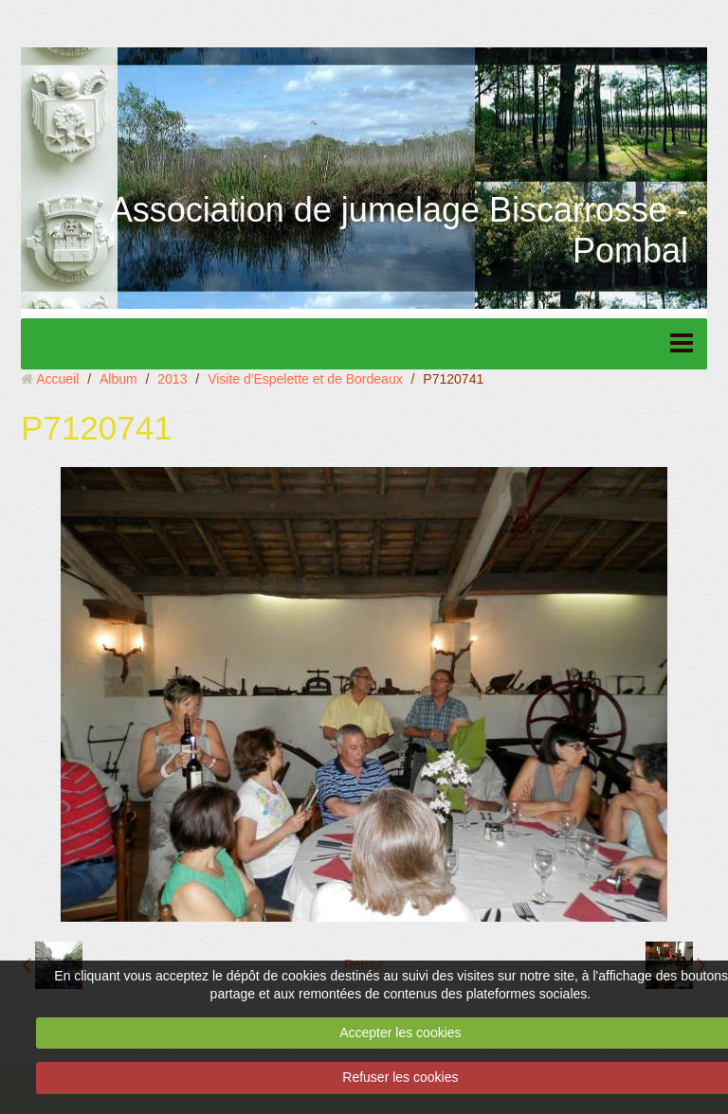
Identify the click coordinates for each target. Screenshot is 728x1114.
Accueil (57, 378)
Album (118, 378)
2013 (172, 378)
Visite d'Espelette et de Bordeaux (305, 378)
